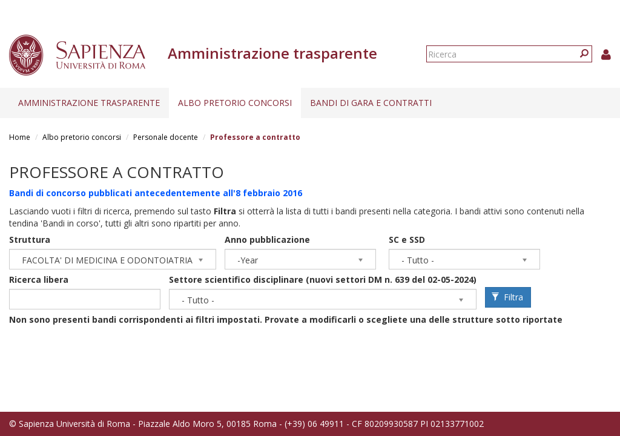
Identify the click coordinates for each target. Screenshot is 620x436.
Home (19, 137)
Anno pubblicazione (267, 239)
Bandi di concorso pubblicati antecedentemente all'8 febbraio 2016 (155, 193)
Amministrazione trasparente (89, 102)
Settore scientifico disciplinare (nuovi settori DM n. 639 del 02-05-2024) (323, 279)
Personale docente (165, 137)
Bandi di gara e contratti (371, 102)
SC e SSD (407, 239)
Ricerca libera (38, 279)
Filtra (507, 297)
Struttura (29, 239)
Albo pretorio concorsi (235, 102)
